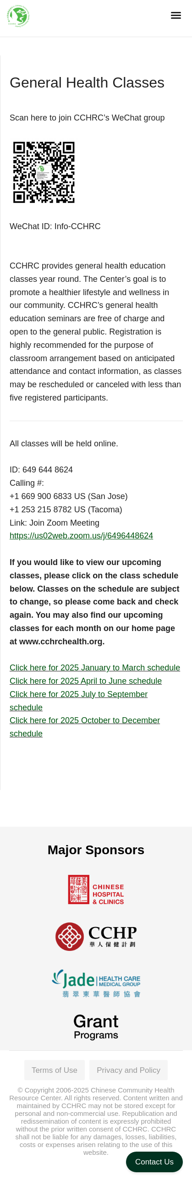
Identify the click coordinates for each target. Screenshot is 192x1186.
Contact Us (154, 1162)
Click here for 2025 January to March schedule (95, 667)
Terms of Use (54, 1070)
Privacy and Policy (128, 1070)
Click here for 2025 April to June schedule (86, 681)
